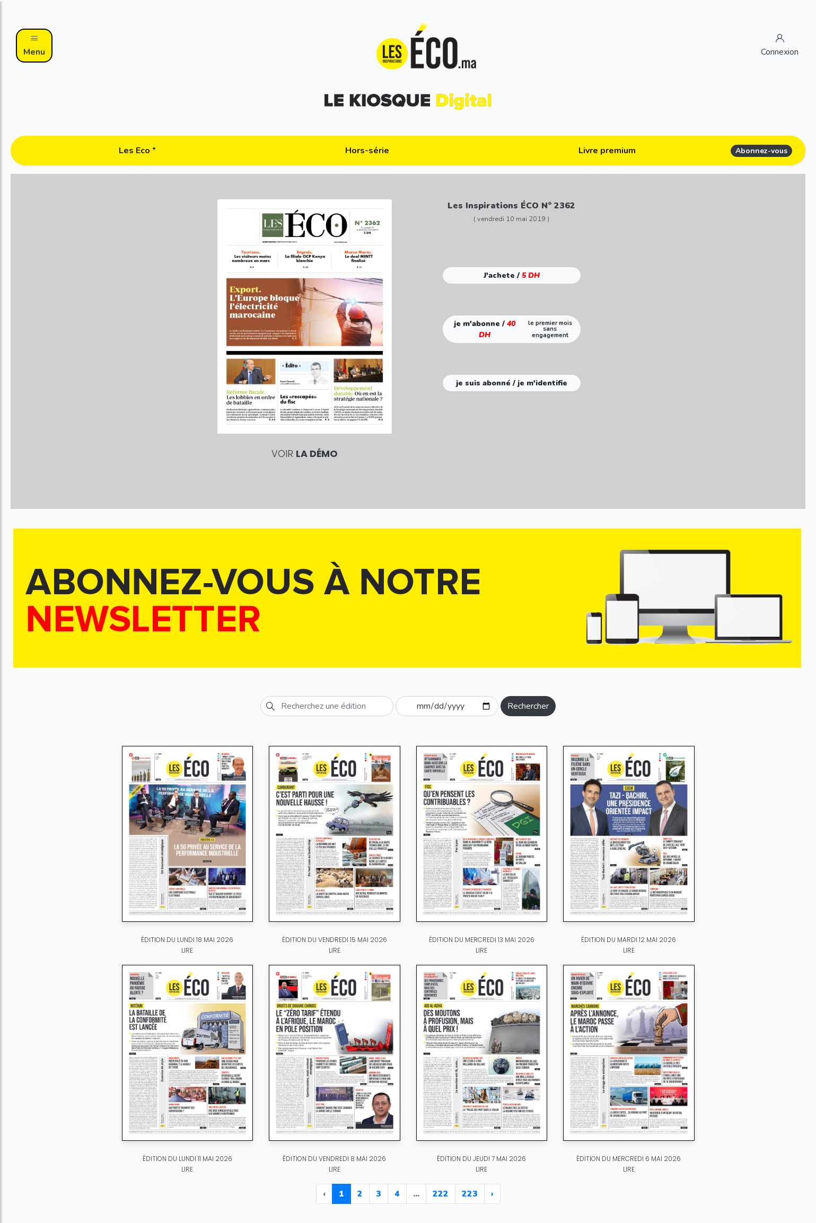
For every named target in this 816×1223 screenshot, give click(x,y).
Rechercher (528, 706)
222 (441, 1194)
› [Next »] (492, 1194)
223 (470, 1194)
